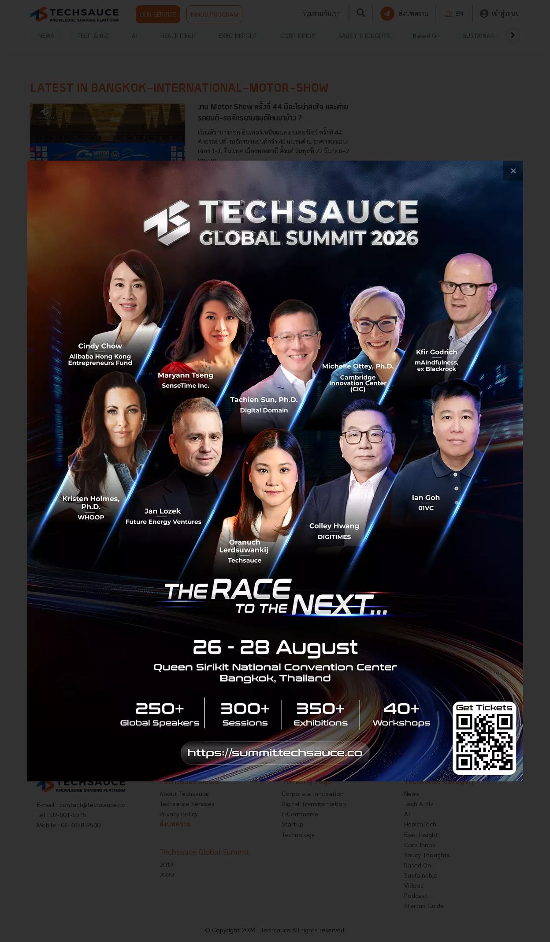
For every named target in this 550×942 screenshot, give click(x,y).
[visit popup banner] (275, 471)
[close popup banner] (513, 170)
